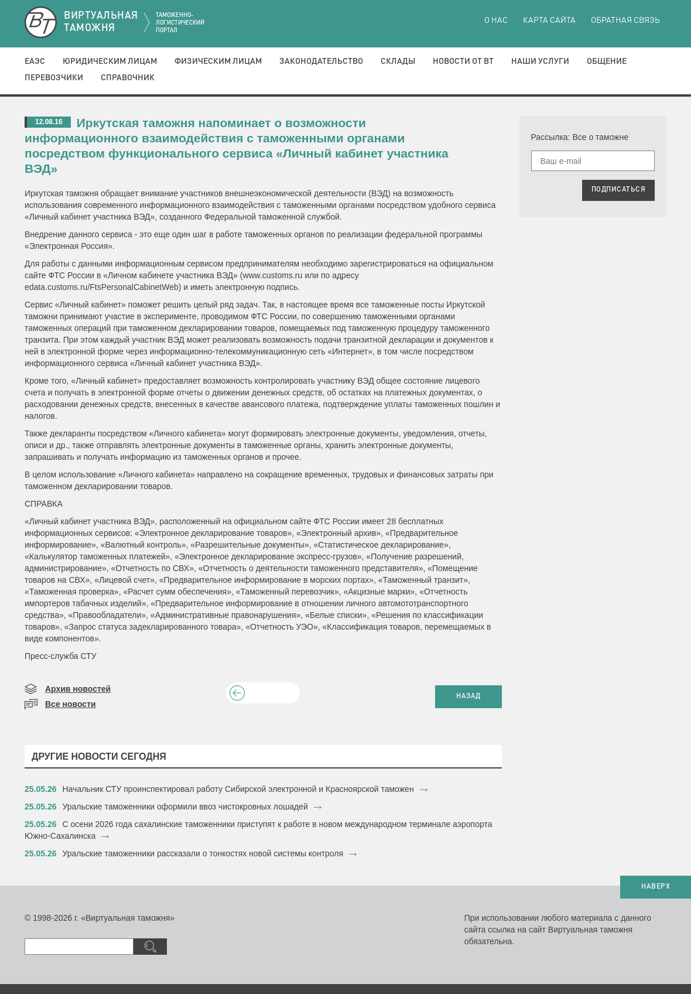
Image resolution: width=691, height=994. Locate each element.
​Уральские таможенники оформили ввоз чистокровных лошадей (185, 806)
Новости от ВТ (463, 61)
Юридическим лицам (110, 61)
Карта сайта (549, 20)
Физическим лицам (218, 61)
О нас (496, 20)
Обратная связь (625, 20)
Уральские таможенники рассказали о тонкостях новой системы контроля (203, 853)
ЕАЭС (35, 61)
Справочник (128, 78)
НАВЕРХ (655, 886)
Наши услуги (540, 61)
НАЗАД (468, 696)
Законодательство (321, 61)
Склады (398, 61)
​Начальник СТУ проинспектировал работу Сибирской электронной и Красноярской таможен (238, 789)
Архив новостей (78, 689)
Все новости (70, 704)
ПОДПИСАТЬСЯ (618, 189)
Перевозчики (54, 78)
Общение (607, 61)
